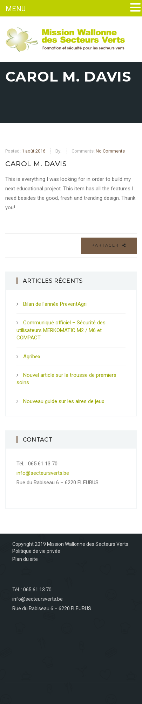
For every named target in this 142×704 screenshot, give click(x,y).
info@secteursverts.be (42, 473)
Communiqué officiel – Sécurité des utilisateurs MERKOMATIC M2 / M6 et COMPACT (61, 330)
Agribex (31, 356)
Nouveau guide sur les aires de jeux (63, 401)
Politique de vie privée (36, 551)
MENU (16, 9)
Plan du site (25, 559)
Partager (109, 245)
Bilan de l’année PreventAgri (55, 304)
